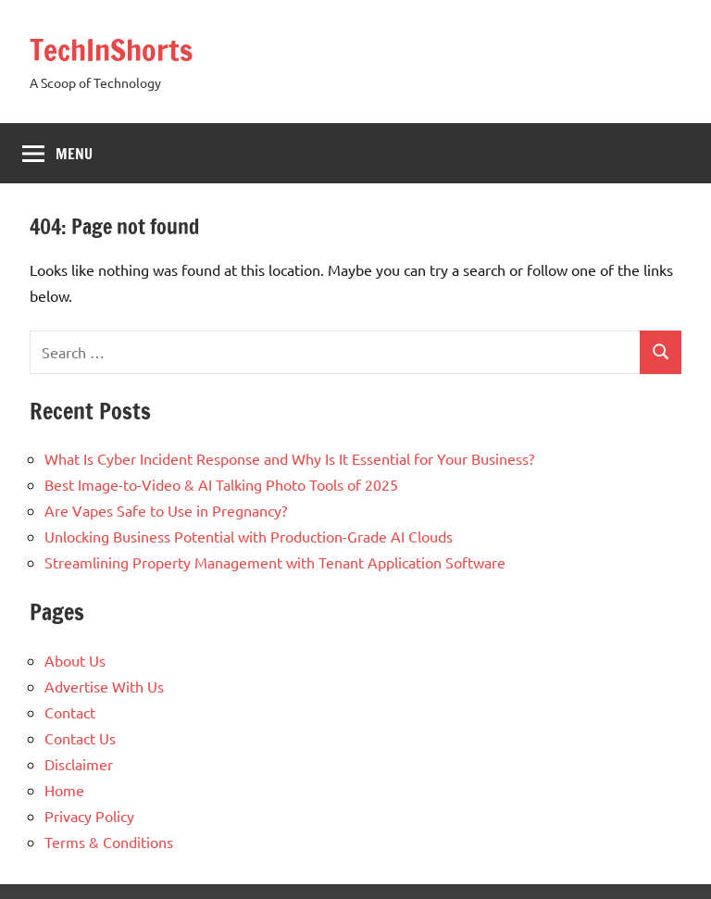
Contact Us (80, 738)
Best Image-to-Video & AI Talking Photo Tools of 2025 (221, 484)
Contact (69, 712)
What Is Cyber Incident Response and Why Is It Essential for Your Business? (289, 458)
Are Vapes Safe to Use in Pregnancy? (165, 510)
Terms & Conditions (108, 841)
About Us (75, 660)
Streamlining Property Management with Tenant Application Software (274, 562)
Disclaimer (78, 764)
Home (64, 789)
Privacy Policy (89, 815)
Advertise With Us (104, 686)
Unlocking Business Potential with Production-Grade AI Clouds (248, 536)
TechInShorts (111, 50)
